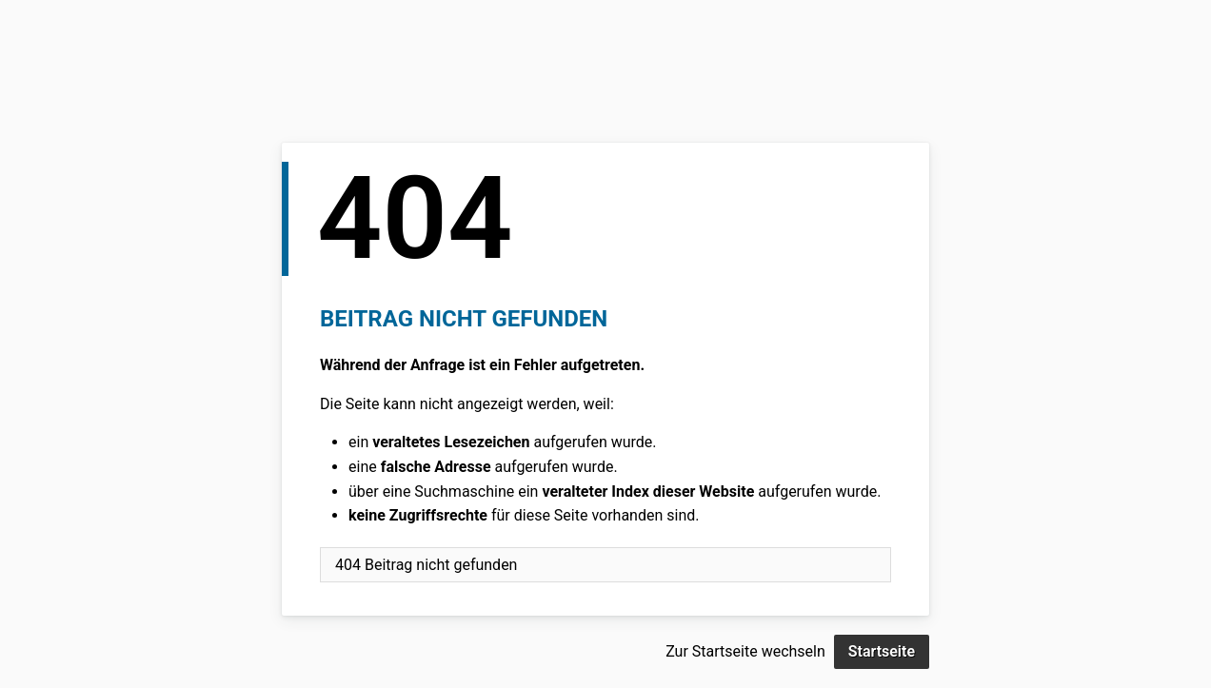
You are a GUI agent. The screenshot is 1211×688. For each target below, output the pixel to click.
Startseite (881, 651)
